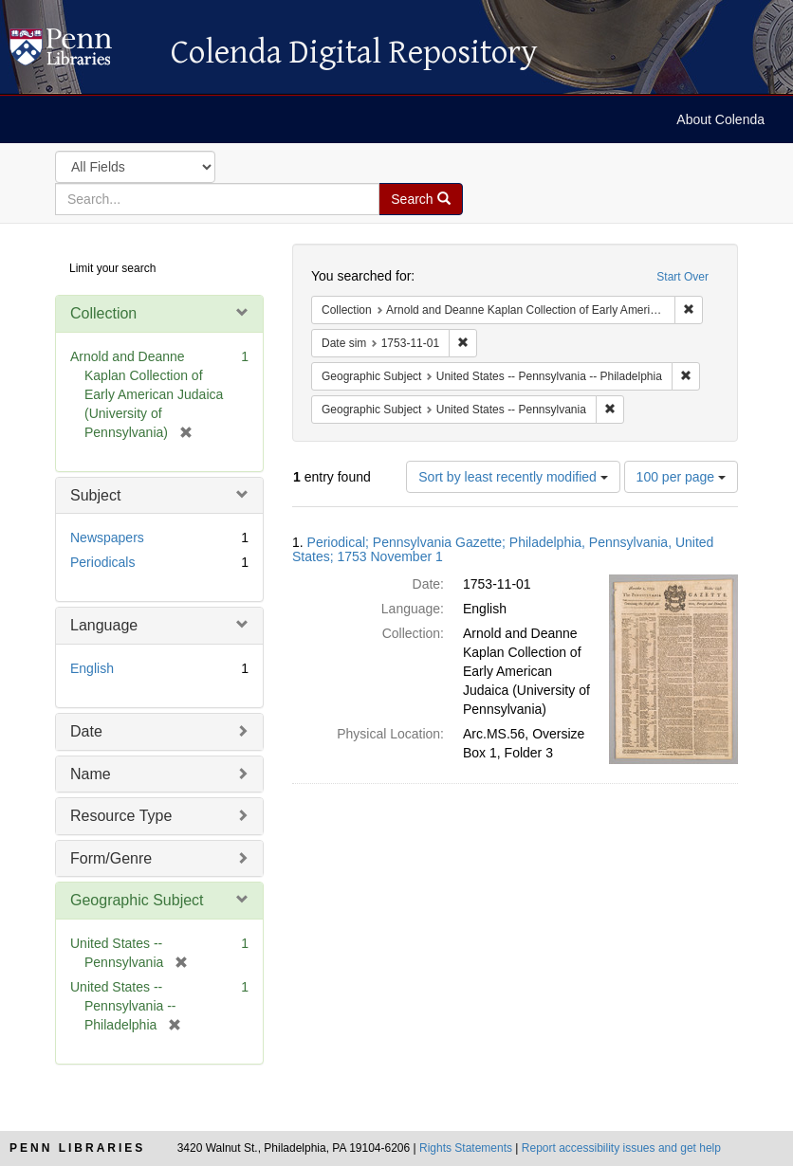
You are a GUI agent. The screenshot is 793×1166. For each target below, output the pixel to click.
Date (86, 731)
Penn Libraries (77, 1148)
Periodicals (102, 562)
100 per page (681, 476)
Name (90, 774)
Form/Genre (111, 858)
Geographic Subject (137, 900)
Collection (103, 313)
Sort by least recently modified (512, 476)
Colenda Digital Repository (80, 52)
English (92, 668)
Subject (95, 495)
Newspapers (107, 537)
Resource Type (121, 816)
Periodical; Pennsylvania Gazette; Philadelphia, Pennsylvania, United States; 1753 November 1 (502, 549)
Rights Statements (465, 1148)
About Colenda (720, 119)
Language (104, 625)
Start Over (682, 276)
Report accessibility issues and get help (621, 1148)
